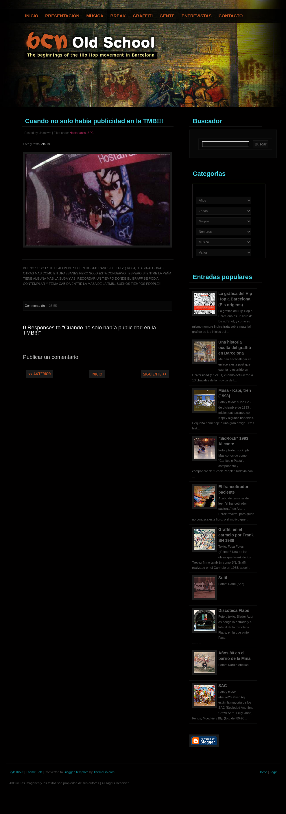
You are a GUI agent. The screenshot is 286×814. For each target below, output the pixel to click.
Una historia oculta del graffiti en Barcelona (234, 347)
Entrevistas (197, 15)
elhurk (45, 144)
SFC (90, 132)
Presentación (62, 15)
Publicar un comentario (50, 357)
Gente (167, 15)
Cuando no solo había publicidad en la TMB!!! (94, 121)
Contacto (231, 15)
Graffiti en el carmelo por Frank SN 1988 (236, 535)
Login (274, 772)
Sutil (222, 577)
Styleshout (16, 772)
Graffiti (143, 15)
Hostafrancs (78, 132)
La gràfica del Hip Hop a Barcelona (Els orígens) (235, 299)
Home (263, 772)
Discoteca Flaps (233, 610)
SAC (222, 685)
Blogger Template (76, 772)
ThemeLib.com (104, 772)
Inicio (31, 15)
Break (118, 15)
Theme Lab (34, 772)
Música (94, 15)
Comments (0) (35, 305)
